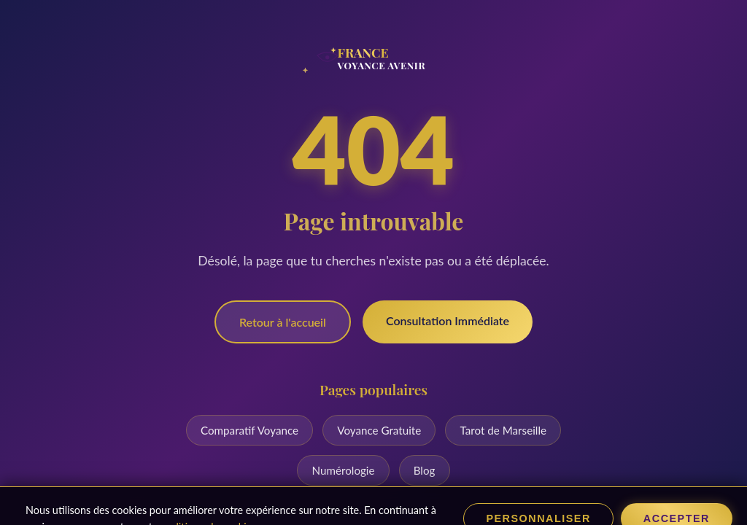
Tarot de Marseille (503, 430)
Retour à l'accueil (282, 322)
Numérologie (343, 470)
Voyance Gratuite (379, 430)
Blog (425, 470)
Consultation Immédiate (447, 320)
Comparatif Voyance (249, 430)
